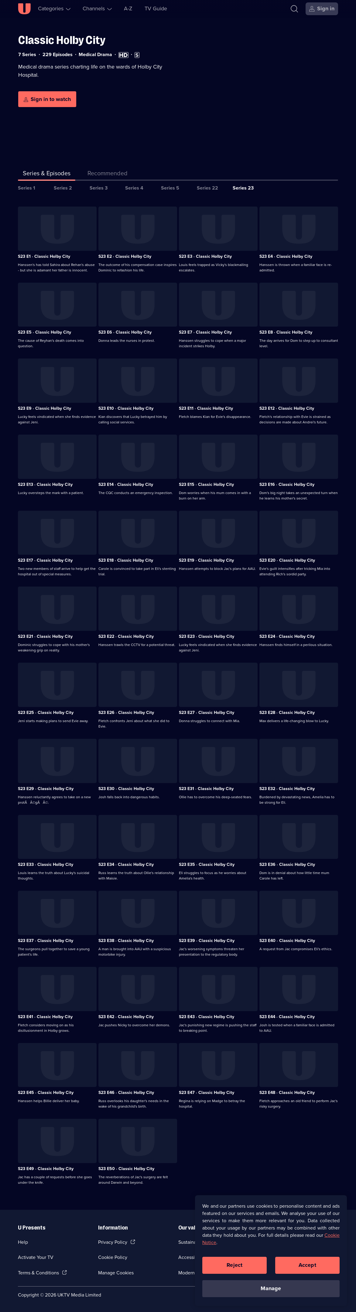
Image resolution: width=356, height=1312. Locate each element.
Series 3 (99, 187)
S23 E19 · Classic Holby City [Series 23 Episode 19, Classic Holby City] (206, 560)
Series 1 (26, 187)
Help (23, 1242)
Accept (307, 1268)
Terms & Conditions (38, 1272)
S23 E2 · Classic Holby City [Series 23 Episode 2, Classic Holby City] (124, 256)
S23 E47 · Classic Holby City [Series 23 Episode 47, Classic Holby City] (206, 1092)
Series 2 (63, 187)
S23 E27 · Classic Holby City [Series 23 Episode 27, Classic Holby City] (206, 712)
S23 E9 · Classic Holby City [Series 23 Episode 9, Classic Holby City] (44, 408)
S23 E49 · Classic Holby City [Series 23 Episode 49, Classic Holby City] (46, 1169)
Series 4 (134, 187)
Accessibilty (191, 1257)
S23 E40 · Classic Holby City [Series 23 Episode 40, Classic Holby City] (287, 940)
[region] (271, 1253)
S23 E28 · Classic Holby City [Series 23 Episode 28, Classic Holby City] (287, 712)
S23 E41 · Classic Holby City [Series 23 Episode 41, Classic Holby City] (45, 1017)
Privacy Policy (112, 1242)
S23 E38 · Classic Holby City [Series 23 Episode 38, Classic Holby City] (126, 940)
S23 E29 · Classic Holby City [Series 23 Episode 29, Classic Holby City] (46, 789)
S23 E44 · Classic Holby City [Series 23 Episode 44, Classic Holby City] (287, 1017)
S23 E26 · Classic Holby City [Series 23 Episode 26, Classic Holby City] (126, 712)
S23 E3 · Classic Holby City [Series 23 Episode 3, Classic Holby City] (205, 256)
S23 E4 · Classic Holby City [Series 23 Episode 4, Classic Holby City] (285, 256)
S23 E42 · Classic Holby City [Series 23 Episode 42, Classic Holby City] (126, 1017)
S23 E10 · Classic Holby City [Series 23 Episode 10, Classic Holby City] (125, 408)
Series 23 (243, 187)
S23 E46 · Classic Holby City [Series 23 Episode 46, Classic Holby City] (126, 1092)
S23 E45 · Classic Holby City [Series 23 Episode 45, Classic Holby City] (46, 1092)
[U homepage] (24, 8)
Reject (234, 1268)
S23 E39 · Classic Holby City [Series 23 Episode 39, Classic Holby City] (206, 940)
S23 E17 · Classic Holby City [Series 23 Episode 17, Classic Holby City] (45, 560)
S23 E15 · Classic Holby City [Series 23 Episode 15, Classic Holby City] (206, 484)
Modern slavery (194, 1272)
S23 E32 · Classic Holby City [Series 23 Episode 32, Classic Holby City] (287, 789)
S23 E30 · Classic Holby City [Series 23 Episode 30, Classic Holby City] (126, 789)
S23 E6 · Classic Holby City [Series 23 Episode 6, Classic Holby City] (125, 332)
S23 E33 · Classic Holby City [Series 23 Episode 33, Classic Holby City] (45, 864)
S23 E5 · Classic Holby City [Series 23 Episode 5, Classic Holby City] (44, 332)
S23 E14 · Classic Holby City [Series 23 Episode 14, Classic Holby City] (125, 484)
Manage (271, 1292)
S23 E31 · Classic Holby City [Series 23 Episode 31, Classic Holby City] (206, 789)
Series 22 (207, 187)
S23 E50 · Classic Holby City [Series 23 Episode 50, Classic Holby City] (126, 1169)
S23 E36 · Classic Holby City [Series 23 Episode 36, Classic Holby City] (287, 864)
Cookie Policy (112, 1257)
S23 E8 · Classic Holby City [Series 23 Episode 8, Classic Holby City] (285, 332)
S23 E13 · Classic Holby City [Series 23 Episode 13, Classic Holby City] (45, 484)
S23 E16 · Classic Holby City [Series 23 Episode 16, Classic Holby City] (286, 484)
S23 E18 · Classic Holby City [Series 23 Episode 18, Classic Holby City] (125, 560)
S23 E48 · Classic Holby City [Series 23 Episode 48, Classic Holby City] (287, 1092)
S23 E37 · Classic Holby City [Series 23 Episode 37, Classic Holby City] (45, 940)
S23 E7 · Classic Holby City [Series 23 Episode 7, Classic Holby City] (205, 332)
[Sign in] (322, 8)
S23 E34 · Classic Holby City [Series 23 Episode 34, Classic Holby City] (126, 864)
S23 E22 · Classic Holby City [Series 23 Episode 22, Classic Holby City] (126, 636)
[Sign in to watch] (47, 99)
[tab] (107, 174)
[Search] (296, 8)
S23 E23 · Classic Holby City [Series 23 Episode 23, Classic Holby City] (206, 636)
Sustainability (192, 1242)
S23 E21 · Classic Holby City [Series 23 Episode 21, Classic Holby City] (45, 636)
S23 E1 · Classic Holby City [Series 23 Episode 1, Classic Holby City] (44, 256)
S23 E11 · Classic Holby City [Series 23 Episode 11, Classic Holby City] (206, 408)
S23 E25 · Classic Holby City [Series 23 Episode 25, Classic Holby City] (46, 712)
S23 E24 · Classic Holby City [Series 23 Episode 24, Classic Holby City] (287, 636)
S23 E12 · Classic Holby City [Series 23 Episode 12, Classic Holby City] (286, 408)
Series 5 (170, 187)
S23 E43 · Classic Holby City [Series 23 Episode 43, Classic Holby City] (206, 1017)
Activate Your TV (35, 1257)
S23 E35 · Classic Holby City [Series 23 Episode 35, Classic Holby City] (206, 864)
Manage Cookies (116, 1272)
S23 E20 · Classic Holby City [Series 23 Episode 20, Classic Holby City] (287, 560)
